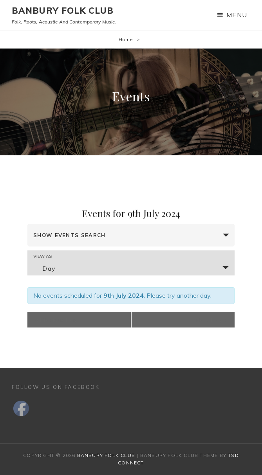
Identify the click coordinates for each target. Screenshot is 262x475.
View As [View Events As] (42, 256)
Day (44, 268)
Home (126, 39)
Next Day (211, 320)
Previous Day (56, 320)
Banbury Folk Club (63, 10)
